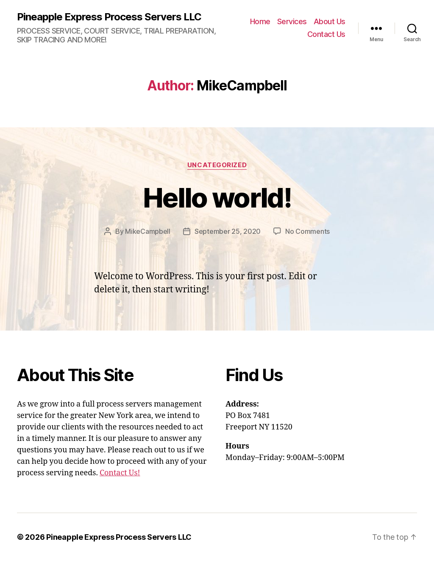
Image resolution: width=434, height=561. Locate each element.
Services (292, 21)
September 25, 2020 (228, 231)
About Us (329, 21)
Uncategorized (217, 165)
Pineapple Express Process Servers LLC (109, 17)
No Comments (307, 231)
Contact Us (326, 34)
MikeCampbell (147, 231)
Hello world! (217, 197)
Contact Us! (120, 473)
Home (260, 21)
